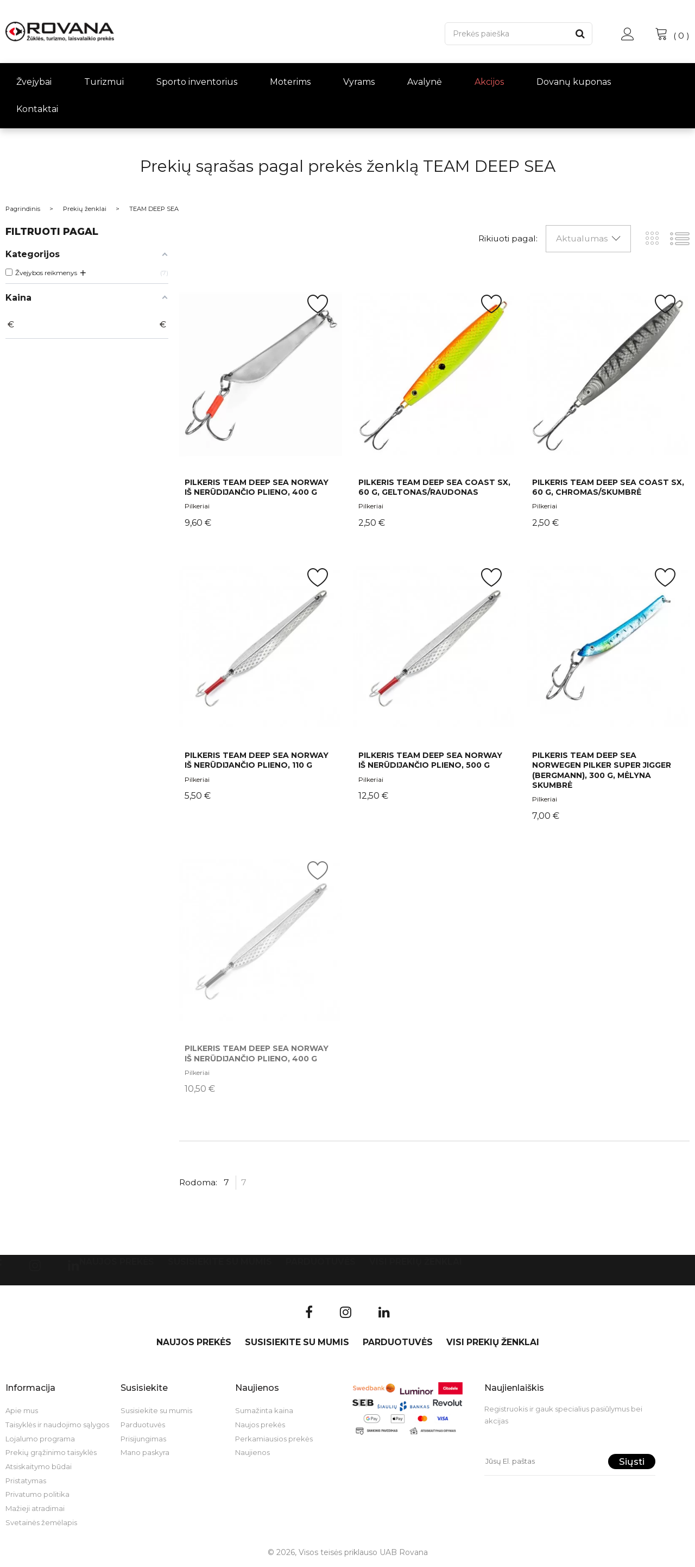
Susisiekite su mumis (220, 1262)
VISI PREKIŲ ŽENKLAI (415, 1262)
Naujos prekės (116, 1262)
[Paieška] (506, 34)
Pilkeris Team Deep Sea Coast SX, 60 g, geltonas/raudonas (434, 487)
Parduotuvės (321, 1262)
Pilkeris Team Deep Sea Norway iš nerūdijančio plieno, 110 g (256, 760)
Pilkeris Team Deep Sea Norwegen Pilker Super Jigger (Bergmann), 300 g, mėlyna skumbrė (601, 770)
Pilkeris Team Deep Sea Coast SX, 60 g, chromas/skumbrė (608, 487)
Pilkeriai (197, 506)
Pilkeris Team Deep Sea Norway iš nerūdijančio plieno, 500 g (430, 760)
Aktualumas (582, 238)
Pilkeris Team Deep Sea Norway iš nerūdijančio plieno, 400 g (256, 487)
